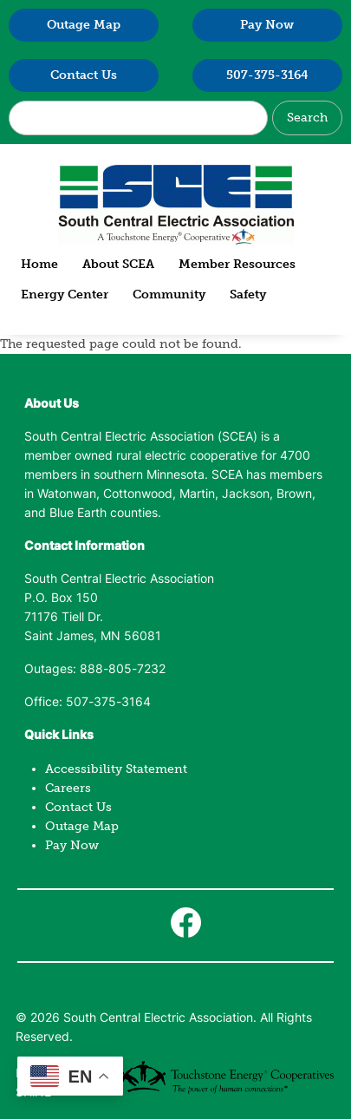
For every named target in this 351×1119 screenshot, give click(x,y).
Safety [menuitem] (248, 294)
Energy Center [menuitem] (64, 294)
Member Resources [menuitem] (237, 264)
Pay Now (267, 24)
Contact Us (83, 75)
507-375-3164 (267, 75)
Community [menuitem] (169, 294)
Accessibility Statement (116, 769)
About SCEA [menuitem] (118, 264)
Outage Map (83, 24)
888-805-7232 (123, 670)
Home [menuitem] (39, 264)
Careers (68, 788)
